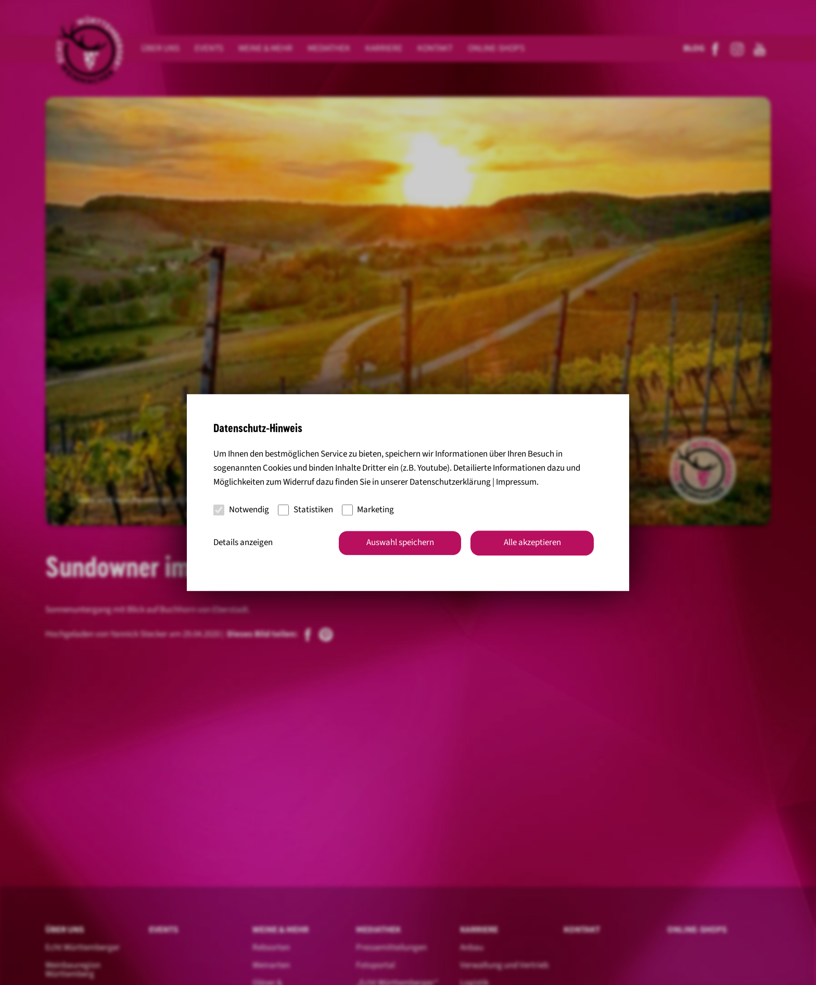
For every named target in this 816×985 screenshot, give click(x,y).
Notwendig (241, 509)
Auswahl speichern (400, 542)
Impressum (516, 482)
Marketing (368, 509)
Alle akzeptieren (532, 542)
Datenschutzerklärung (450, 482)
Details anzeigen (243, 542)
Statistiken (305, 509)
